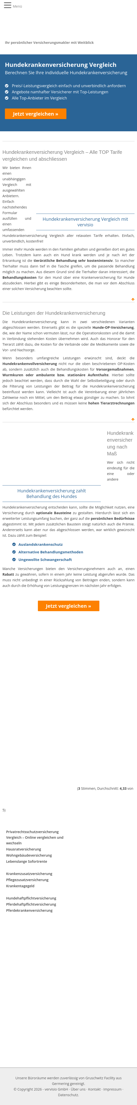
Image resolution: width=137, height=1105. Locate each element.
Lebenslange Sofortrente (26, 861)
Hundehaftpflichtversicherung (31, 898)
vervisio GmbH (56, 1089)
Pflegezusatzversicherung (27, 879)
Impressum (112, 1089)
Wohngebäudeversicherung (29, 855)
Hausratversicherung (23, 849)
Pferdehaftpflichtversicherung (31, 904)
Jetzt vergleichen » (35, 113)
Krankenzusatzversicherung (29, 873)
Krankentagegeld (20, 886)
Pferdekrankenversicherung (29, 910)
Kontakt (94, 1089)
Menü (17, 6)
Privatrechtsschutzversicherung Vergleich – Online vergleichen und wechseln (34, 837)
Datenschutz (68, 1095)
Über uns (78, 1089)
